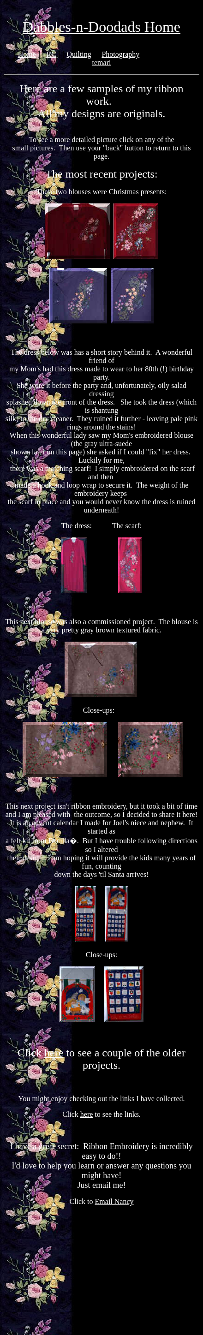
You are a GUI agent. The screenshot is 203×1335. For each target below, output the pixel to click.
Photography (120, 54)
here (53, 1053)
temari (101, 62)
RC (51, 54)
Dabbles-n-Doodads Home (101, 26)
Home (27, 54)
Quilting (78, 54)
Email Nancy (114, 1201)
